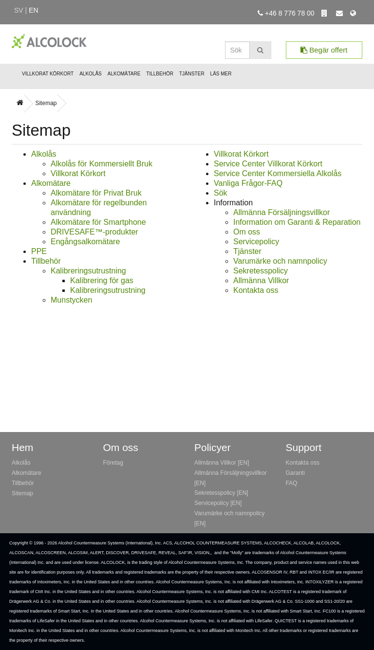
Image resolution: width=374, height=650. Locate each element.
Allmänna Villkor (261, 280)
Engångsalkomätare (85, 241)
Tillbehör (159, 73)
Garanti (295, 472)
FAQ (292, 483)
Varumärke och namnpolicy (280, 261)
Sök (220, 193)
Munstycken (71, 300)
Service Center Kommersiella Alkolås (277, 173)
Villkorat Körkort (48, 73)
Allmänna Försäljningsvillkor (281, 212)
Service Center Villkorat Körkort (268, 164)
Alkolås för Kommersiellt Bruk (101, 164)
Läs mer (221, 73)
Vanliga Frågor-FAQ (248, 183)
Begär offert (323, 50)
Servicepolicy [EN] (218, 503)
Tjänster (192, 73)
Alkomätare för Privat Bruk (96, 193)
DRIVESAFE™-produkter (94, 232)
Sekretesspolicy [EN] (221, 492)
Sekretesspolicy (260, 271)
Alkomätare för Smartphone (98, 222)
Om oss (246, 232)
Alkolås (90, 73)
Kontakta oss (256, 290)
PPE (39, 251)
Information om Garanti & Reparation (296, 222)
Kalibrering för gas (101, 280)
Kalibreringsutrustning (88, 271)
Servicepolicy (256, 241)
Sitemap (45, 103)
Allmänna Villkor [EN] (221, 462)
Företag (113, 462)
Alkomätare (124, 73)
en (33, 10)
